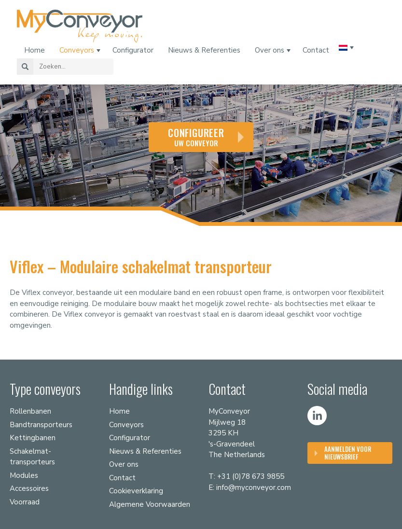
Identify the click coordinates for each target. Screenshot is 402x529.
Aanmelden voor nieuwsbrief (347, 452)
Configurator (132, 50)
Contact (316, 50)
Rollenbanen (30, 411)
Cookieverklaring (136, 491)
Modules (24, 475)
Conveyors (76, 50)
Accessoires (29, 488)
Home (34, 50)
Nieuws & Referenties (204, 50)
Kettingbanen (32, 438)
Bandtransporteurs (41, 425)
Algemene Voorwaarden (149, 504)
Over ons (269, 50)
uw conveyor (196, 136)
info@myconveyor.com (253, 487)
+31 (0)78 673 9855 (250, 476)
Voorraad (25, 502)
